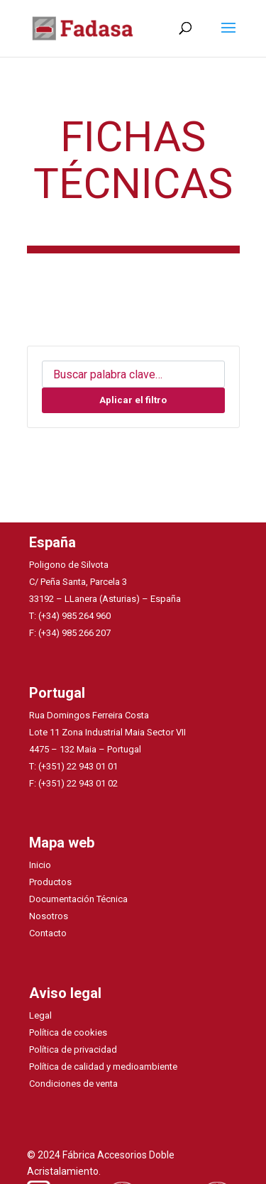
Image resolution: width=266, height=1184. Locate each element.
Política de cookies (68, 1032)
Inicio (40, 865)
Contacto (48, 933)
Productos (50, 882)
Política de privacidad (73, 1049)
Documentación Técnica (78, 899)
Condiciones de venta (73, 1083)
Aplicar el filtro (133, 400)
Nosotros (48, 916)
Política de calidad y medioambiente (103, 1066)
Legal (40, 1015)
